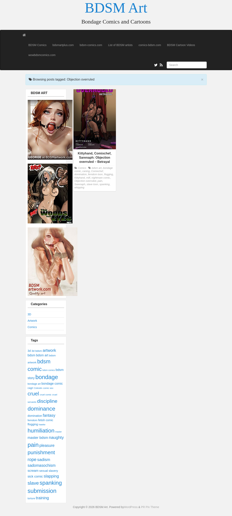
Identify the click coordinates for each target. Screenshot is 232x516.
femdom (32, 420)
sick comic (35, 476)
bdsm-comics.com (91, 45)
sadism (43, 459)
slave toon (92, 184)
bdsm (31, 355)
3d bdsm (36, 350)
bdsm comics (48, 370)
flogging (33, 424)
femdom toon (95, 174)
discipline (47, 401)
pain (33, 444)
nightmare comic (101, 177)
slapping (51, 476)
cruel (33, 394)
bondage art (34, 383)
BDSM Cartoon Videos (181, 45)
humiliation (41, 430)
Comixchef (97, 171)
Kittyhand (79, 177)
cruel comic (46, 394)
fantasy (49, 415)
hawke (42, 424)
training (42, 498)
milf (88, 177)
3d (29, 350)
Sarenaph (79, 184)
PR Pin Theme (150, 507)
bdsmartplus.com (63, 45)
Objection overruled (85, 181)
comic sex (48, 388)
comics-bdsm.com (150, 45)
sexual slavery (48, 470)
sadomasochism (42, 465)
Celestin (38, 388)
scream (33, 471)
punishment (41, 452)
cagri (30, 387)
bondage (46, 377)
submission (42, 491)
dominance (41, 408)
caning (86, 171)
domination (35, 415)
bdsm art (42, 355)
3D (29, 314)
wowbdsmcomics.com (42, 55)
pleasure (47, 445)
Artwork (32, 320)
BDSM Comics (37, 45)
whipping (79, 187)
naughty (56, 437)
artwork (49, 350)
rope (32, 459)
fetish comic (45, 420)
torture (31, 498)
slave (33, 483)
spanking (51, 483)
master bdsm (38, 438)
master (58, 431)
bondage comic (52, 383)
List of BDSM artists (120, 45)
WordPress (131, 507)
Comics (32, 327)
